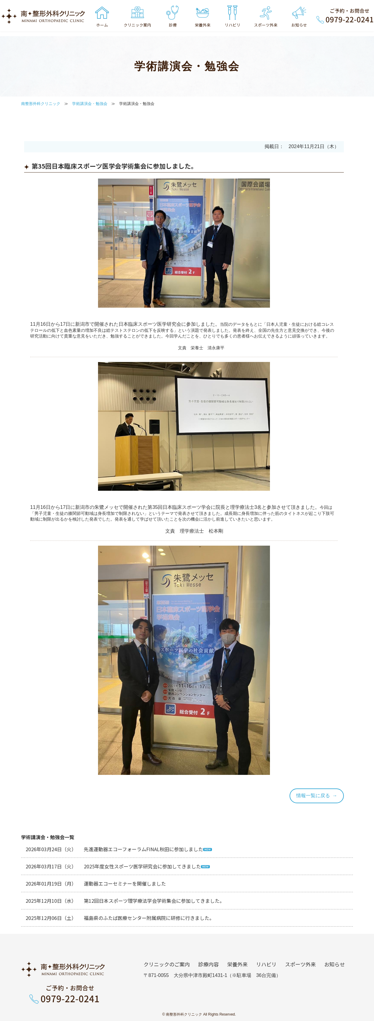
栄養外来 (237, 964)
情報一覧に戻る (313, 795)
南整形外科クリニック (40, 103)
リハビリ (266, 964)
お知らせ (334, 964)
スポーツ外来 (300, 964)
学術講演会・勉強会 (89, 103)
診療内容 (208, 964)
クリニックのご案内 (167, 964)
